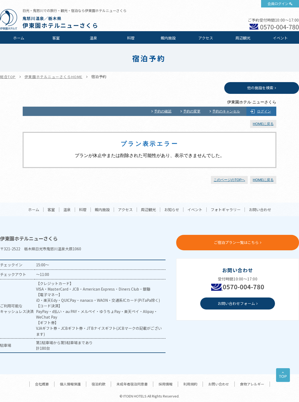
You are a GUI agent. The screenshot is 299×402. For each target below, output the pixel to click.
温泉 (93, 38)
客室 (56, 38)
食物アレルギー (252, 384)
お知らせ (171, 209)
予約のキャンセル (226, 111)
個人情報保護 (70, 384)
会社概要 (42, 384)
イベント (280, 38)
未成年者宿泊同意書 (132, 384)
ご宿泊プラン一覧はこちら (236, 242)
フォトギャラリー (226, 209)
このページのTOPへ (229, 180)
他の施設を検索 (260, 87)
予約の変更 (191, 111)
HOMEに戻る (263, 124)
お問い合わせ (260, 209)
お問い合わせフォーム (236, 303)
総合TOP (8, 76)
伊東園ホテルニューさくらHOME (53, 76)
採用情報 (165, 384)
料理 (131, 38)
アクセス (205, 38)
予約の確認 (162, 111)
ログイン (264, 111)
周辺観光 (242, 38)
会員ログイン (277, 3)
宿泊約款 (98, 384)
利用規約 (190, 384)
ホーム (18, 38)
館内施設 (168, 38)
